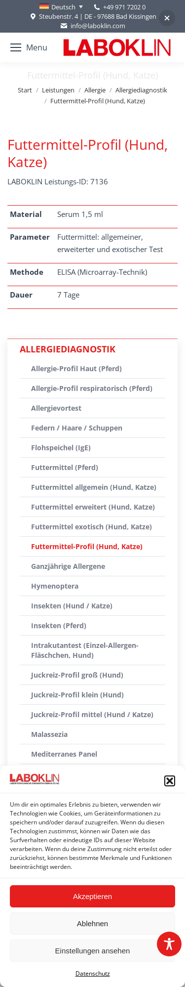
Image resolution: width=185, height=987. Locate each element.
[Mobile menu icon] (29, 47)
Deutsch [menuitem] (63, 6)
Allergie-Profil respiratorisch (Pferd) (91, 388)
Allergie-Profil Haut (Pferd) (76, 368)
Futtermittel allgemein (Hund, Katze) (93, 487)
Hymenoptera (54, 586)
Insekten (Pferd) (58, 625)
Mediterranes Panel (64, 754)
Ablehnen (92, 923)
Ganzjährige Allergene (68, 566)
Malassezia (49, 734)
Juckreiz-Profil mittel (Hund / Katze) (92, 714)
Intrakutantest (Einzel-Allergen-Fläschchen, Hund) (85, 650)
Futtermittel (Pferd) (64, 467)
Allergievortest (56, 408)
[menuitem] (61, 6)
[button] (169, 780)
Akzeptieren (92, 896)
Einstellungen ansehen (92, 950)
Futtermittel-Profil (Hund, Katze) (87, 546)
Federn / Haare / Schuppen (76, 427)
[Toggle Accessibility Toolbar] (169, 944)
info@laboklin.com (92, 26)
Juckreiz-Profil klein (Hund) (77, 694)
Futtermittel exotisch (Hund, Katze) (91, 526)
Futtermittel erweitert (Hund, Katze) (93, 507)
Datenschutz (92, 973)
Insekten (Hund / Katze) (71, 605)
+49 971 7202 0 (124, 6)
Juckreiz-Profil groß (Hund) (77, 675)
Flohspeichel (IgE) (61, 447)
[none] (61, 7)
